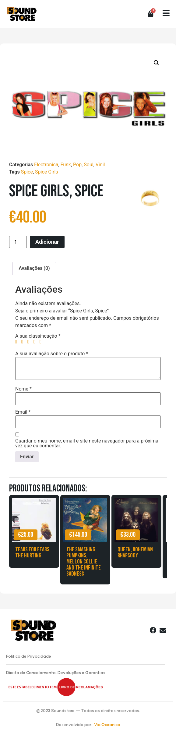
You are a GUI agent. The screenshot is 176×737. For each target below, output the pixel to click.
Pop (77, 164)
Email (22, 412)
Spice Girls (46, 172)
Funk (66, 164)
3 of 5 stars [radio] (29, 341)
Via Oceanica (107, 724)
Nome (23, 389)
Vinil (100, 164)
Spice (27, 172)
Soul (88, 164)
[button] (156, 62)
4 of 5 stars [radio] (35, 341)
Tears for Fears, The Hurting (33, 552)
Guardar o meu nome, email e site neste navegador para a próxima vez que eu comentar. (86, 443)
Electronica (46, 164)
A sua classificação (38, 336)
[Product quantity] (18, 242)
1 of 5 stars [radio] (17, 341)
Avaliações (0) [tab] (34, 268)
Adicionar (47, 242)
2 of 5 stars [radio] (23, 341)
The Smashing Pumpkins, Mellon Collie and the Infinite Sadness (83, 561)
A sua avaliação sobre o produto (51, 353)
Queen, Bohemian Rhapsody (135, 552)
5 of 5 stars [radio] (42, 341)
